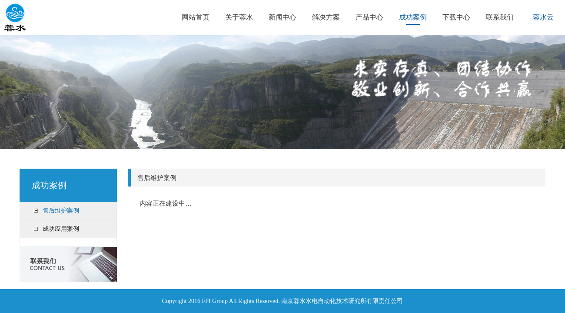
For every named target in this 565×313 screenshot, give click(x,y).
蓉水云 (543, 17)
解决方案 (326, 17)
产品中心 (369, 17)
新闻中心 (282, 17)
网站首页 (195, 17)
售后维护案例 (61, 210)
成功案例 (413, 17)
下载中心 (456, 17)
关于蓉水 (239, 17)
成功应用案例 (61, 228)
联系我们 (500, 17)
